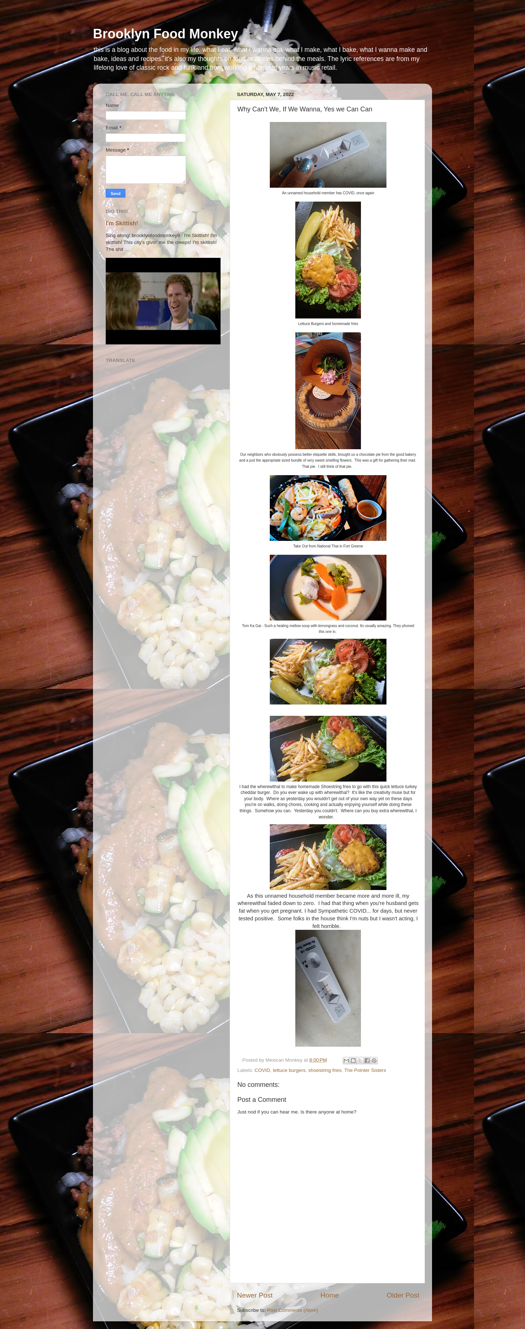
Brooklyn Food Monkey (165, 33)
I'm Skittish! (122, 223)
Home (329, 1295)
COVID (262, 1070)
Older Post (403, 1295)
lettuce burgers (289, 1070)
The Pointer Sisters (365, 1070)
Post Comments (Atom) (292, 1310)
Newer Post (255, 1295)
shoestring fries (325, 1070)
